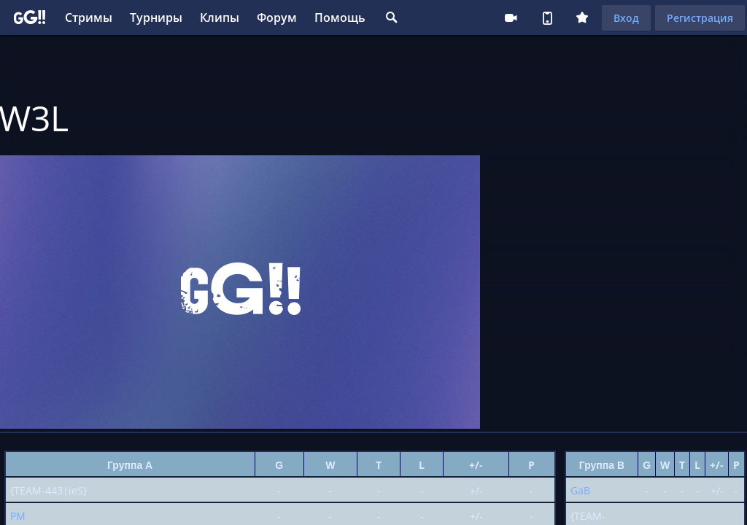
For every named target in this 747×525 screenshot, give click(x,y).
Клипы (219, 17)
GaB (580, 490)
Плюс (582, 17)
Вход (626, 18)
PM (18, 516)
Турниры (156, 17)
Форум (277, 17)
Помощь (339, 17)
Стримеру (511, 17)
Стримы (88, 17)
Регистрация (700, 18)
